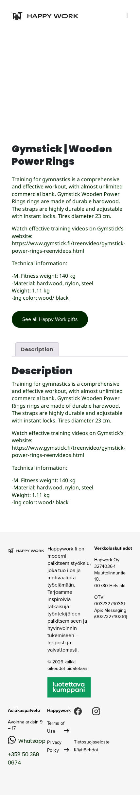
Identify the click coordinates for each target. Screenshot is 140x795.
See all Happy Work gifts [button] (50, 319)
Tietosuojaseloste (92, 742)
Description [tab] (37, 349)
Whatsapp (31, 741)
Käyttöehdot (86, 749)
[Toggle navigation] (127, 16)
